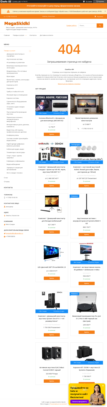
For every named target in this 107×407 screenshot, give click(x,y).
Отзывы (7, 182)
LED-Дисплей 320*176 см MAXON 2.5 (52, 267)
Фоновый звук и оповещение (17, 95)
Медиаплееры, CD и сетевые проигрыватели (17, 72)
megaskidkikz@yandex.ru (14, 233)
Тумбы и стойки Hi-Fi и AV (15, 92)
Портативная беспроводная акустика (17, 113)
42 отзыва (89, 1)
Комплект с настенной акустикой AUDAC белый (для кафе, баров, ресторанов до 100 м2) (86, 169)
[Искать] (100, 25)
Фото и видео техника (14, 173)
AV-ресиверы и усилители (16, 62)
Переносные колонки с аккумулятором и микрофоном (15, 119)
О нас (6, 178)
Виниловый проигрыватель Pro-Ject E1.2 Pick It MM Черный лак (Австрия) (86, 318)
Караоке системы (13, 98)
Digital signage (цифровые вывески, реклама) (15, 145)
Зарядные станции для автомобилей (15, 169)
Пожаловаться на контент (58, 404)
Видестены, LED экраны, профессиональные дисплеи (17, 131)
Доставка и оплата (46, 35)
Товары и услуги (18, 35)
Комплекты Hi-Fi (12, 85)
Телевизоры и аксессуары (16, 152)
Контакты (33, 35)
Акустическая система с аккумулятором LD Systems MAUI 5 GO (86, 220)
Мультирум (11, 76)
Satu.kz (63, 402)
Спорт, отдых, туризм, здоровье (14, 157)
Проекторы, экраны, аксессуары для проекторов (18, 81)
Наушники (10, 88)
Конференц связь (13, 135)
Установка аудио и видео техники (16, 108)
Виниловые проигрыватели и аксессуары (17, 67)
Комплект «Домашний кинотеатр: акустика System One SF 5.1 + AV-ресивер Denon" (52, 318)
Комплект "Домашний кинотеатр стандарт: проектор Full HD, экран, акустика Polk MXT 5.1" (52, 169)
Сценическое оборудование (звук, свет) (17, 102)
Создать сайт (16, 1)
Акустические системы (14, 59)
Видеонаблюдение (13, 164)
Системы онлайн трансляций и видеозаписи (17, 139)
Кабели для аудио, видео (15, 149)
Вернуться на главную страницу (69, 84)
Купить (51, 134)
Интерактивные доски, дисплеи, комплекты (18, 126)
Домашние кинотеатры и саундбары (15, 55)
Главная (7, 35)
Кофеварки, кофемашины (16, 161)
